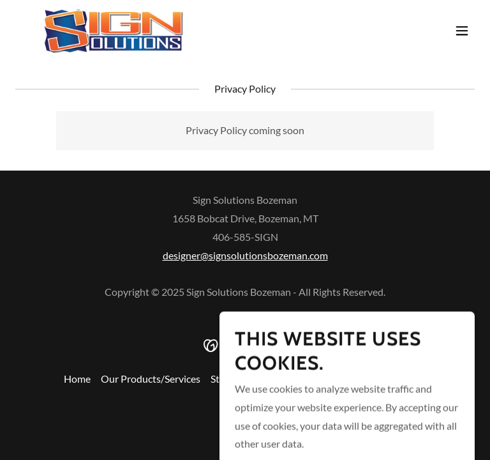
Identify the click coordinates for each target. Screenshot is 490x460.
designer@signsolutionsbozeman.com (245, 255)
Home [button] (77, 378)
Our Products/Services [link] (150, 378)
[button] (462, 30)
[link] (112, 30)
